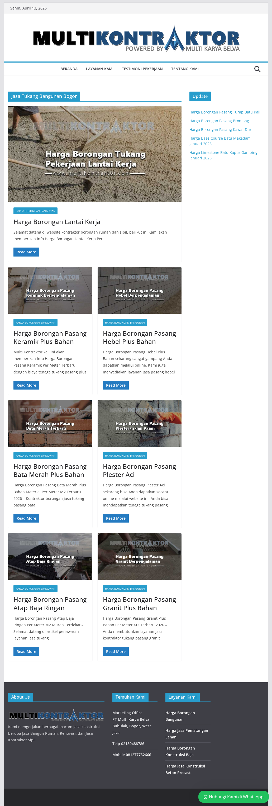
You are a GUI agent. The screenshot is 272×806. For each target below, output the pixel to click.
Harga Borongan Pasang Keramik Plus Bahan (50, 337)
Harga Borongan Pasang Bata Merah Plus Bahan (50, 470)
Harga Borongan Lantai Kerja (57, 221)
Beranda (69, 68)
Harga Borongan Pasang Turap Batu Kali (224, 112)
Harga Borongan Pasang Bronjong (219, 120)
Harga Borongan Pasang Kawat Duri (220, 129)
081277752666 (138, 754)
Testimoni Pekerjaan (142, 68)
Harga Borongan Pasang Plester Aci (139, 470)
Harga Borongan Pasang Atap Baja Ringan (50, 603)
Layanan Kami (99, 68)
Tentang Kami (185, 68)
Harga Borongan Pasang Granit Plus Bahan (139, 603)
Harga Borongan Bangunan (35, 211)
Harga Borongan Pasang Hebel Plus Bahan (139, 337)
